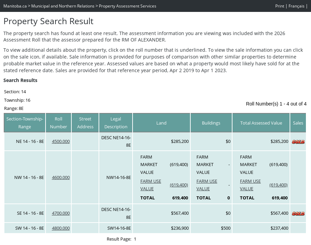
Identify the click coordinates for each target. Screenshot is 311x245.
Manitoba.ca (15, 6)
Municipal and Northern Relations (62, 6)
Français (297, 6)
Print (279, 6)
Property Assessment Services (127, 6)
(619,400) (179, 185)
